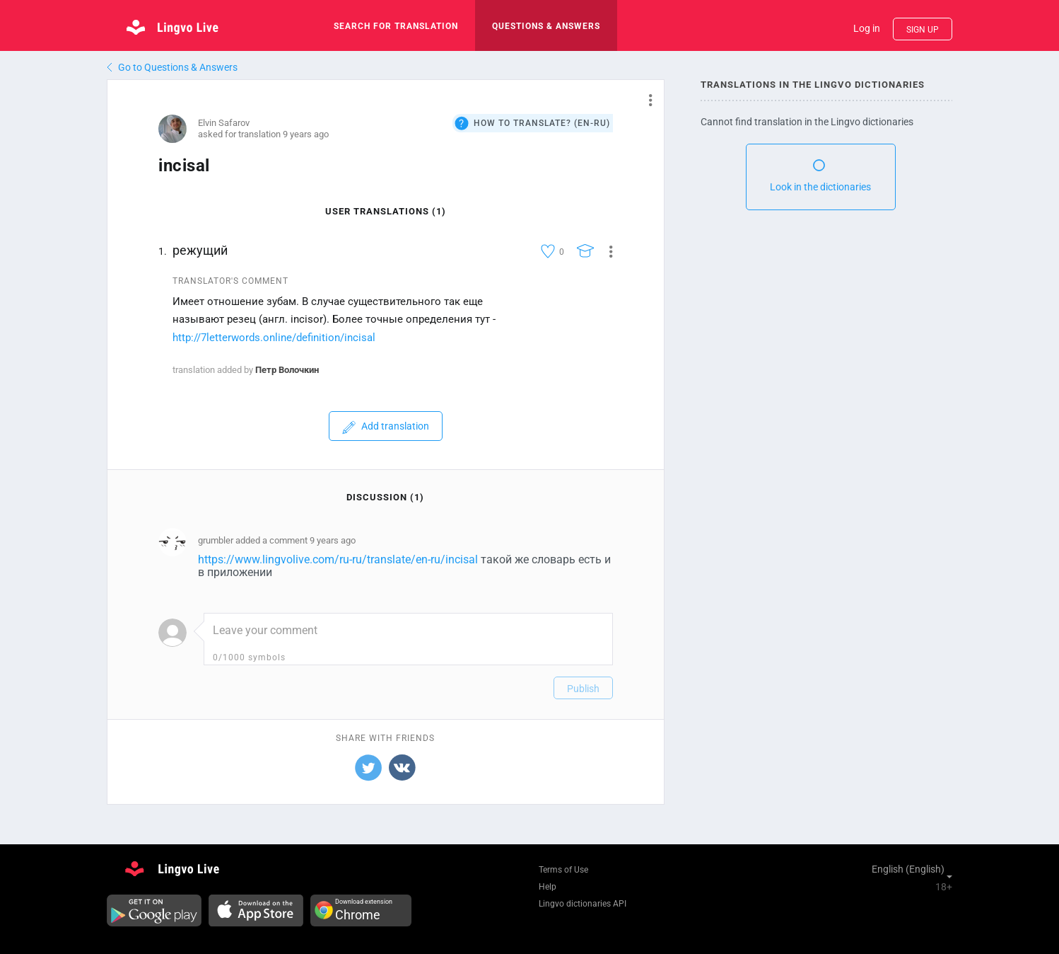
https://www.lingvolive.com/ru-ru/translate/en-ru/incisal (338, 559)
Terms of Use (563, 870)
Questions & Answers (546, 26)
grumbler (215, 540)
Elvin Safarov (224, 122)
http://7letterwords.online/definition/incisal (273, 337)
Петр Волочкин (287, 369)
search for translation (396, 26)
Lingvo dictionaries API (582, 904)
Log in (866, 28)
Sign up (922, 30)
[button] (645, 100)
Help (547, 887)
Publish (583, 688)
